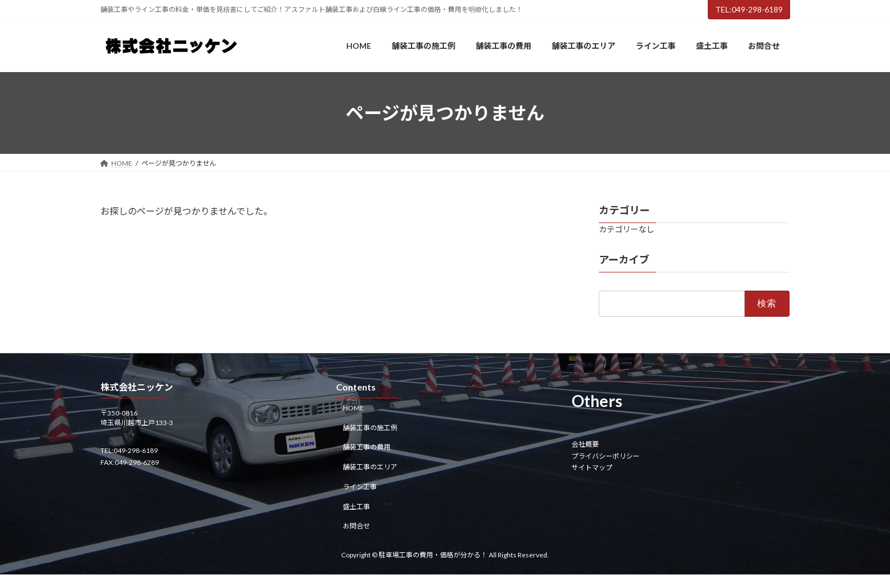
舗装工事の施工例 (370, 427)
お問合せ (356, 526)
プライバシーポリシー (606, 456)
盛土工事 (356, 506)
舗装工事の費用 (367, 447)
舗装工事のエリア (370, 467)
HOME (353, 408)
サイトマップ (592, 467)
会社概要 (585, 444)
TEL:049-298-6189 (749, 9)
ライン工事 (360, 486)
